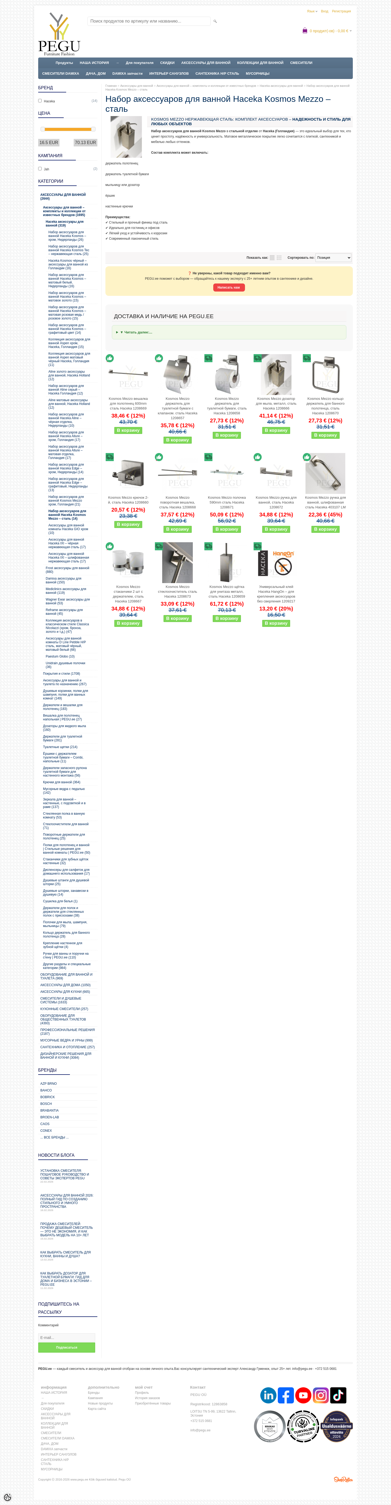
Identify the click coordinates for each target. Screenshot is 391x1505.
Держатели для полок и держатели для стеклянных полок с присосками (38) (63, 911)
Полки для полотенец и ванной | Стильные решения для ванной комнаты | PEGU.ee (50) (66, 848)
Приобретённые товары (153, 1403)
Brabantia (49, 1110)
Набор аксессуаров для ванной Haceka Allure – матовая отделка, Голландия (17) (66, 452)
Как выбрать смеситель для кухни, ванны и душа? (67, 1256)
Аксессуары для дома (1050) (65, 985)
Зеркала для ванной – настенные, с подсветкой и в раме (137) (64, 803)
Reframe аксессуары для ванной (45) (64, 612)
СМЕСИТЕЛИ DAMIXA (60, 73)
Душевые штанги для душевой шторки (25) (66, 882)
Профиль (142, 1393)
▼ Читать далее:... (136, 332)
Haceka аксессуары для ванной (281, 85)
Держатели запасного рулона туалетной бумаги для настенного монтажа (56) (65, 771)
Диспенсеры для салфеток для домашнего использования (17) (66, 871)
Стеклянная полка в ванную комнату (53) (64, 815)
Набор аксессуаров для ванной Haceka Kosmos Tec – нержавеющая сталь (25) (68, 250)
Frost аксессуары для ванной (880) (67, 570)
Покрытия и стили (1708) (61, 674)
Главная (111, 85)
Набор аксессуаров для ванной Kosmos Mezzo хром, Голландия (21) (66, 500)
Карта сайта (97, 1409)
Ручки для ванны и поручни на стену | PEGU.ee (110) (65, 955)
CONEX (46, 1131)
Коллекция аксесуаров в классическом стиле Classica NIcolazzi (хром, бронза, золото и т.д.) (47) (67, 626)
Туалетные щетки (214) (60, 747)
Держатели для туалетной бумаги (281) (62, 738)
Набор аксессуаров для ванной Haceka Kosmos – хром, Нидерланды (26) (67, 236)
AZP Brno (48, 1084)
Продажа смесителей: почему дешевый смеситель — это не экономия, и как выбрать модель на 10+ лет (67, 1231)
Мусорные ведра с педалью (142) (64, 791)
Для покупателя (140, 63)
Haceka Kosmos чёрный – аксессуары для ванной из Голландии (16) (68, 264)
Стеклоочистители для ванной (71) (66, 826)
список (272, 257)
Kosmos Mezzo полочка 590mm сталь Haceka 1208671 (227, 502)
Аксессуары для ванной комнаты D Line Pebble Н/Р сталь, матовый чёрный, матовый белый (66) (66, 644)
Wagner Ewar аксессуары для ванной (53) (68, 601)
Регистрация (341, 11)
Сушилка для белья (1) (60, 901)
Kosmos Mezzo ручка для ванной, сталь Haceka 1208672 (276, 502)
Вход (324, 11)
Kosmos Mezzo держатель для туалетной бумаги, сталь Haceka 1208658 (227, 406)
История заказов (147, 1398)
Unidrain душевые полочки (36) (65, 665)
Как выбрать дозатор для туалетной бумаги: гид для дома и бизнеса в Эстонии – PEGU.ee (67, 1280)
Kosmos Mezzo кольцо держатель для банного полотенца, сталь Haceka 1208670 (326, 406)
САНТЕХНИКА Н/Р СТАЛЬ (217, 73)
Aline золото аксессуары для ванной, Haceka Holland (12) (69, 375)
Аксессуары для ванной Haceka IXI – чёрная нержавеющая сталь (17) (67, 543)
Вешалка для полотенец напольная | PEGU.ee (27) (62, 717)
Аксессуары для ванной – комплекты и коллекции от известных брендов (206, 85)
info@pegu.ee (302, 1369)
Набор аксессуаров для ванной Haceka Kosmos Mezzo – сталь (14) (67, 514)
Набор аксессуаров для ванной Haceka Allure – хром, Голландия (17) (66, 436)
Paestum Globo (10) (60, 656)
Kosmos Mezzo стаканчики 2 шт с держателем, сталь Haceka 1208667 (128, 594)
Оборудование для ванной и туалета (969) (66, 976)
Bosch (46, 1104)
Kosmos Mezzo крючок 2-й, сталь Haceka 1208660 (128, 499)
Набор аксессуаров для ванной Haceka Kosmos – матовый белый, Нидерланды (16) (67, 280)
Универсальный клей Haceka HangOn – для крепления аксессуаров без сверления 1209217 (276, 594)
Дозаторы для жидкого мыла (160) (64, 728)
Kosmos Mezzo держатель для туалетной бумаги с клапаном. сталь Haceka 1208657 (177, 408)
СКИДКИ (167, 63)
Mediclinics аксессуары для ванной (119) (66, 591)
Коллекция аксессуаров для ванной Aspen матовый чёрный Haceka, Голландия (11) (69, 359)
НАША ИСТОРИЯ (94, 63)
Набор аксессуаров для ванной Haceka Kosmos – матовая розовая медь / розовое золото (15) (67, 312)
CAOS (44, 1124)
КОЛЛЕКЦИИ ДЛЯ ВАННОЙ (260, 63)
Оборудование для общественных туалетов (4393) (63, 1019)
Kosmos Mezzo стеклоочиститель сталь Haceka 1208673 (177, 591)
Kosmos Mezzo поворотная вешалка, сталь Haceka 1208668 (177, 502)
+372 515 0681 (201, 1421)
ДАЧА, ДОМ (96, 73)
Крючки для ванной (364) (61, 782)
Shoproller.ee (343, 1479)
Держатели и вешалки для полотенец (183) (63, 707)
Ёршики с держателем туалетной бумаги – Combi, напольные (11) (63, 757)
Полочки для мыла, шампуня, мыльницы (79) (65, 924)
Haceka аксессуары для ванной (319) (65, 223)
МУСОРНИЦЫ (257, 73)
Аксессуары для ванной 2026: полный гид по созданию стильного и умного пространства (67, 1203)
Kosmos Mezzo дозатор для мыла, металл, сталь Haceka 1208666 (276, 403)
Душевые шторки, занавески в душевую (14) (65, 892)
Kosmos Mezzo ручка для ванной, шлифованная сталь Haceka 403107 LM (325, 502)
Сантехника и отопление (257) (67, 1047)
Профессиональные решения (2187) (67, 1032)
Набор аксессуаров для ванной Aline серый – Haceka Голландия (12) (66, 389)
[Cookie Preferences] (7, 1497)
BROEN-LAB (49, 1117)
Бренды (93, 1393)
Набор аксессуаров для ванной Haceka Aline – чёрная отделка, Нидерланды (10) (66, 420)
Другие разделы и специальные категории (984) (67, 966)
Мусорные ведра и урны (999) (66, 1040)
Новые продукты (100, 1403)
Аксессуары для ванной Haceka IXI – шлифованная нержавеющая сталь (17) (68, 557)
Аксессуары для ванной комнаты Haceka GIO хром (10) (68, 529)
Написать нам (229, 287)
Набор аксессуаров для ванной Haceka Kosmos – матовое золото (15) (67, 296)
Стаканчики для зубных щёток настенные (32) (65, 861)
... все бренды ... (54, 1137)
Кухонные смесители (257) (64, 1009)
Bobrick (47, 1097)
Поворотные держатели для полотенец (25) (64, 836)
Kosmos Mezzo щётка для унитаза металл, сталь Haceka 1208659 (227, 591)
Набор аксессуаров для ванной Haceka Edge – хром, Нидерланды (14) (66, 468)
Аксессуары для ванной (136, 85)
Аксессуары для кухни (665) (65, 992)
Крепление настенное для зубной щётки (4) (62, 945)
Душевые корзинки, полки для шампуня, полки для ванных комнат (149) (65, 694)
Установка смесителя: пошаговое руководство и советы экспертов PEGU (67, 1176)
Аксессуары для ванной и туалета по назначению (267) (65, 682)
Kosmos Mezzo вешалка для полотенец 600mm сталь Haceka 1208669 (128, 403)
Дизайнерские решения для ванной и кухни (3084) (65, 1055)
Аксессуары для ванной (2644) (63, 196)
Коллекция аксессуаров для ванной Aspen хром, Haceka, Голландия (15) (69, 343)
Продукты (64, 63)
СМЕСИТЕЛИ (301, 63)
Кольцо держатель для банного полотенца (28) (66, 934)
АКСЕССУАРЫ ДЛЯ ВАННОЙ (205, 63)
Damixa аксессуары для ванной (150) (63, 580)
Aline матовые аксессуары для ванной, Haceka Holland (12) (69, 404)
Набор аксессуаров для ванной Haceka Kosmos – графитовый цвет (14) (67, 329)
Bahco (46, 1090)
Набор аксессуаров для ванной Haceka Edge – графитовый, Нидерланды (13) (68, 484)
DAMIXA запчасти (127, 73)
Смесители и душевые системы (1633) (60, 1000)
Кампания (95, 1398)
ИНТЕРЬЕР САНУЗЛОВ (169, 73)
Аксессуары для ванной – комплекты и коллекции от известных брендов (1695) (64, 211)
